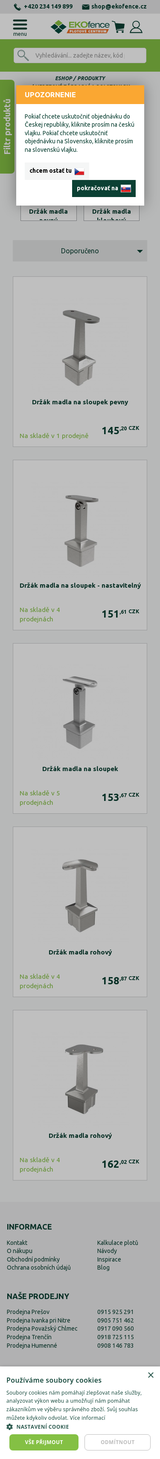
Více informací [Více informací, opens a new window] (87, 1417)
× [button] (150, 1375)
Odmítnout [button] (118, 1442)
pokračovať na (104, 188)
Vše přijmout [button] (44, 1442)
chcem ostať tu (56, 171)
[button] (80, 1426)
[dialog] (80, 1412)
